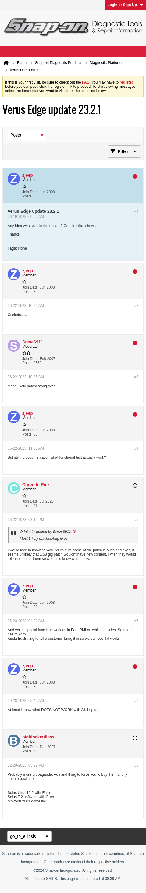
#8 (136, 765)
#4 (136, 448)
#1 (136, 210)
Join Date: (30, 192)
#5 (136, 520)
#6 (136, 621)
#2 (136, 306)
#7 (136, 701)
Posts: (27, 196)
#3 (136, 377)
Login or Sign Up (125, 5)
